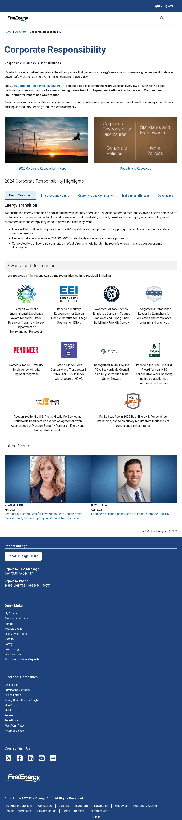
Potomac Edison (14, 730)
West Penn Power (15, 725)
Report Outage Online (23, 556)
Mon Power (11, 705)
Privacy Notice (46, 811)
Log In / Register (163, 6)
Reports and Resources (135, 168)
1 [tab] (93, 817)
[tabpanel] (48, 489)
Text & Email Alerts (16, 633)
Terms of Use (99, 811)
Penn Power (12, 720)
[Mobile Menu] (173, 19)
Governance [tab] (165, 195)
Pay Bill (9, 623)
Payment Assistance (17, 618)
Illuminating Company (17, 689)
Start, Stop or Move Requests (22, 659)
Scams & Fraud (13, 654)
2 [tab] (96, 817)
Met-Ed (9, 710)
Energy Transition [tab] (20, 195)
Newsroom (101, 806)
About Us (20, 31)
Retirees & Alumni (145, 806)
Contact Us (45, 806)
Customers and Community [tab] (95, 195)
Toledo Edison (13, 695)
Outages (10, 638)
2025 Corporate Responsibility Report (35, 86)
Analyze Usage (13, 628)
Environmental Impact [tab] (135, 195)
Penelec (9, 715)
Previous (3, 410)
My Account (12, 613)
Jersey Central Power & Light (22, 700)
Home (8, 31)
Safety (9, 644)
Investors (81, 806)
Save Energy (12, 649)
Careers (64, 806)
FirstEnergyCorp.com (18, 806)
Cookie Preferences (18, 811)
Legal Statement (73, 811)
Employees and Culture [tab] (54, 195)
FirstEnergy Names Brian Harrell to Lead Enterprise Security (130, 514)
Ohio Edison (11, 684)
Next (178, 410)
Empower (121, 806)
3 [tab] (99, 817)
